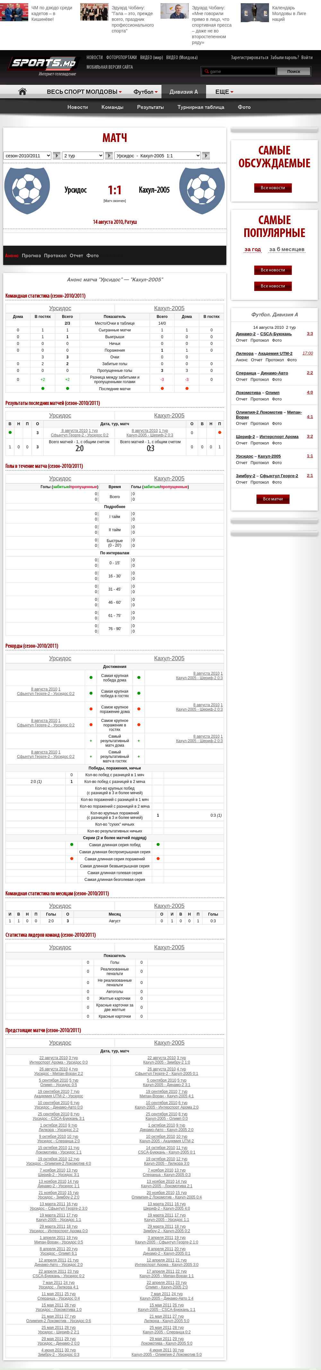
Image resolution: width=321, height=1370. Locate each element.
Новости (77, 106)
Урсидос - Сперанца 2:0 (59, 1141)
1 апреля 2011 (52, 1237)
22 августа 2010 (53, 1058)
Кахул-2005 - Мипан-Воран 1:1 (167, 1276)
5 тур (73, 1080)
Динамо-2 (246, 333)
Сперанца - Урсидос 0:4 (59, 1298)
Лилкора (245, 353)
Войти (307, 57)
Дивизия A (183, 91)
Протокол (55, 255)
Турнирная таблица (201, 106)
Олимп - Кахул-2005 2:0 (167, 1287)
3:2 (310, 436)
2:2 (310, 372)
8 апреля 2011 (52, 1249)
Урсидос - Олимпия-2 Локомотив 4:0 (58, 1163)
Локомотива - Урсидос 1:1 (59, 1152)
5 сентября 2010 (53, 1080)
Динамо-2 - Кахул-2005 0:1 (167, 1253)
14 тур (73, 1181)
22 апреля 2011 (52, 1271)
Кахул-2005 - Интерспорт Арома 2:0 (166, 1107)
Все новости (273, 188)
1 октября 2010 (53, 1125)
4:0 (310, 392)
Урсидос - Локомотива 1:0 (59, 1309)
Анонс (12, 255)
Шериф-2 (245, 436)
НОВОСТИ (95, 57)
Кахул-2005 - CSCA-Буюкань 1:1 (166, 1309)
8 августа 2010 (74, 430)
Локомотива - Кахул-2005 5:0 (166, 1343)
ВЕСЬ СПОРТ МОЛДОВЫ (82, 91)
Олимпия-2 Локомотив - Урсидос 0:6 (58, 1321)
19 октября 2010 (52, 1159)
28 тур (70, 1327)
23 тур (73, 1271)
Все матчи (273, 499)
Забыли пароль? (285, 57)
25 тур (70, 1294)
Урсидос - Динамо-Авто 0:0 (59, 1107)
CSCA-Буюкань (276, 333)
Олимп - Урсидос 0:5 (58, 1085)
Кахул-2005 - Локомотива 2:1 (166, 1186)
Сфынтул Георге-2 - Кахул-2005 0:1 (166, 1073)
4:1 (310, 416)
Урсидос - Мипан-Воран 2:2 (58, 1073)
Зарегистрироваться (249, 57)
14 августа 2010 (268, 327)
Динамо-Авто (274, 373)
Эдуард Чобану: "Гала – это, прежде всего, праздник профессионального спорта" (117, 18)
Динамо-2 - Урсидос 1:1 (59, 1186)
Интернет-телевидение (43, 67)
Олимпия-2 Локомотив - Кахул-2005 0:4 (167, 1197)
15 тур (73, 1192)
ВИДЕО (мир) (151, 57)
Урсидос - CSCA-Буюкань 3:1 (59, 1118)
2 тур (291, 327)
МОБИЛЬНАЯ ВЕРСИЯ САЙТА (110, 67)
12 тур (73, 1159)
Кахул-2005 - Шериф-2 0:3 (149, 435)
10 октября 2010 (160, 1136)
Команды (112, 106)
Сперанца (246, 373)
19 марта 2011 (52, 1215)
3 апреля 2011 (160, 1237)
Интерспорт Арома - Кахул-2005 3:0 (166, 1264)
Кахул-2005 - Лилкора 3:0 (166, 1163)
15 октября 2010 (52, 1148)
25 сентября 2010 (53, 1114)
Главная (22, 91)
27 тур (70, 1316)
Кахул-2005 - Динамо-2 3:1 (167, 1085)
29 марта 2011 (52, 1226)
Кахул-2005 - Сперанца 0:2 (167, 1332)
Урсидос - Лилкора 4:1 (59, 1287)
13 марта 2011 (52, 1204)
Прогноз (31, 255)
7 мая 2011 (52, 1282)
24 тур (69, 1282)
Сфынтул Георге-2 (279, 475)
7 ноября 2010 (52, 1170)
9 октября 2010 (52, 1136)
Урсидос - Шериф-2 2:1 (58, 1332)
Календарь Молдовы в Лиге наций (273, 12)
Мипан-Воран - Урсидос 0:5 (58, 1242)
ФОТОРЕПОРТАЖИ (121, 57)
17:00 (307, 353)
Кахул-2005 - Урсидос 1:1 (58, 1219)
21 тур (73, 1260)
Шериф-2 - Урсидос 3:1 (58, 1174)
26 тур (70, 1305)
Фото (244, 106)
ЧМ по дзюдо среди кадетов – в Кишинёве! (36, 12)
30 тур (70, 1350)
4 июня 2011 (52, 1350)
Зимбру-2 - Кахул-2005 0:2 (166, 1231)
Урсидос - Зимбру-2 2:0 (58, 1197)
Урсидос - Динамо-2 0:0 (59, 1343)
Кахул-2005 (154, 190)
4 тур (73, 1069)
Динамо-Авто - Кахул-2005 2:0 (167, 1130)
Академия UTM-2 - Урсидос (58, 1096)
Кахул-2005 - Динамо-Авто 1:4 (167, 1298)
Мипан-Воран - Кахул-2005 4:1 (167, 1096)
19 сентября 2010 (53, 1091)
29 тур (70, 1339)
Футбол (143, 91)
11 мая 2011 (52, 1294)
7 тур (74, 1091)
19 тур (72, 1237)
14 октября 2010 (160, 1148)
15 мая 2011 (52, 1305)
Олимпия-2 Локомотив (259, 412)
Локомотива (248, 392)
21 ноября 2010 (52, 1192)
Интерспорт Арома (279, 436)
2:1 (310, 475)
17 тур (72, 1215)
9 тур (72, 1125)
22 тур (181, 1271)
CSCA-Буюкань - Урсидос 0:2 (59, 1276)
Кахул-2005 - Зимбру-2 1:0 (166, 1062)
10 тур (72, 1136)
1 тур (93, 430)
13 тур (72, 1170)
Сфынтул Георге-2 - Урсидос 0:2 (79, 435)
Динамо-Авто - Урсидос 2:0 (59, 1264)
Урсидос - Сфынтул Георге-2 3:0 (58, 1208)
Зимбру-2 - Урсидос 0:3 (58, 1354)
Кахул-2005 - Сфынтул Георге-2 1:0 (166, 1242)
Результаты (150, 106)
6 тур (74, 1103)
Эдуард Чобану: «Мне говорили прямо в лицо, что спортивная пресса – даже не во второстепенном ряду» (195, 24)
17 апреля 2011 (160, 1271)
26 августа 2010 (53, 1069)
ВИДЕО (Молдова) (182, 57)
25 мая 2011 (52, 1327)
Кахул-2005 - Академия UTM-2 (167, 1141)
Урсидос (75, 190)
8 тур (74, 1114)
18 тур (72, 1226)
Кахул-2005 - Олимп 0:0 (167, 1118)
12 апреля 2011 (52, 1260)
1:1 (310, 455)
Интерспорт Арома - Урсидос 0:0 (59, 1062)
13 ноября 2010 (52, 1181)
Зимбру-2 (245, 475)
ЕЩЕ (222, 91)
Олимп (272, 392)
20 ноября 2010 (160, 1192)
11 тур (73, 1148)
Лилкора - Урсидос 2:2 (59, 1130)
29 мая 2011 (52, 1339)
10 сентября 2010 (53, 1103)
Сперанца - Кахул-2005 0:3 (167, 1174)
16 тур (72, 1204)
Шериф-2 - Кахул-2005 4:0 (166, 1208)
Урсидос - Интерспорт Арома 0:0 (59, 1231)
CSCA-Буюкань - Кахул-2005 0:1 (166, 1152)
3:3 (310, 333)
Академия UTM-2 (275, 353)
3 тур (73, 1058)
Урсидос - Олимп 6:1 (58, 1253)
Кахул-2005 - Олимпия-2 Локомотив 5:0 (167, 1354)
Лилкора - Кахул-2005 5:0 (166, 1321)
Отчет (76, 255)
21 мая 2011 (52, 1316)
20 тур (72, 1249)
